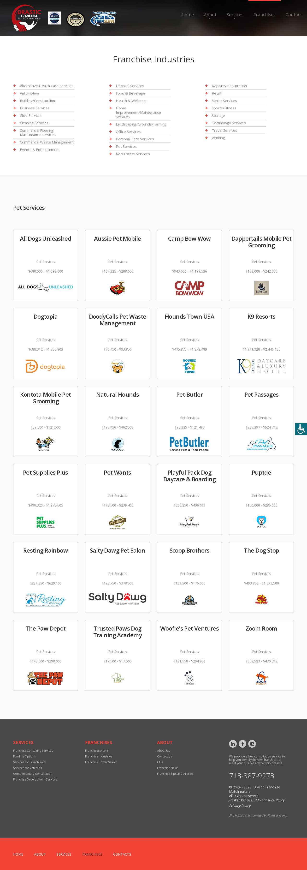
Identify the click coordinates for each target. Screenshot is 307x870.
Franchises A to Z (96, 751)
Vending (218, 137)
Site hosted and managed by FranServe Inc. (258, 815)
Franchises (265, 15)
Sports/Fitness (224, 108)
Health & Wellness (131, 100)
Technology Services (229, 122)
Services (235, 15)
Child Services (31, 115)
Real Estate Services (133, 153)
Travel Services (224, 130)
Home (188, 15)
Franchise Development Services (35, 779)
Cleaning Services (34, 122)
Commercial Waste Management (47, 142)
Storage (218, 115)
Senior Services (224, 100)
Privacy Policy (239, 805)
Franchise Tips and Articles (175, 774)
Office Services (128, 131)
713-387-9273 (251, 775)
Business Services (35, 108)
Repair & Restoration (229, 85)
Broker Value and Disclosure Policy (256, 800)
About (210, 15)
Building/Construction (37, 100)
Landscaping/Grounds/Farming (141, 124)
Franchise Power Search (101, 762)
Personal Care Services (135, 139)
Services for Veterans (27, 768)
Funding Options (24, 756)
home (18, 854)
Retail (216, 93)
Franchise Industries (98, 756)
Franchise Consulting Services (33, 751)
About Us (163, 751)
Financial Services (130, 85)
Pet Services (126, 146)
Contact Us (164, 756)
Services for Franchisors (29, 762)
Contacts (122, 854)
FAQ (160, 762)
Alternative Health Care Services (46, 85)
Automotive (29, 93)
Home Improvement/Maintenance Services (138, 112)
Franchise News (167, 768)
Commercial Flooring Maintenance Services (38, 132)
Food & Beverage (130, 93)
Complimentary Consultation (32, 774)
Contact (294, 15)
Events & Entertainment (40, 149)
